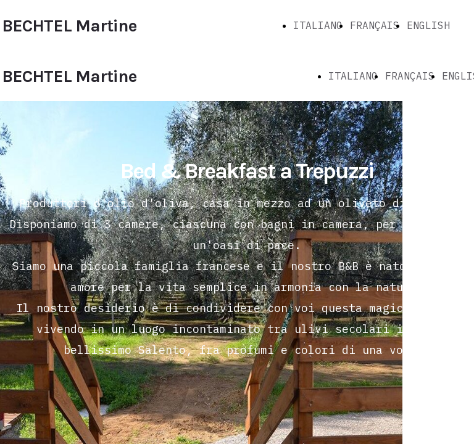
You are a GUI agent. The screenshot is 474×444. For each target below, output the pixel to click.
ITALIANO (318, 25)
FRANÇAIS (374, 25)
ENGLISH (428, 25)
